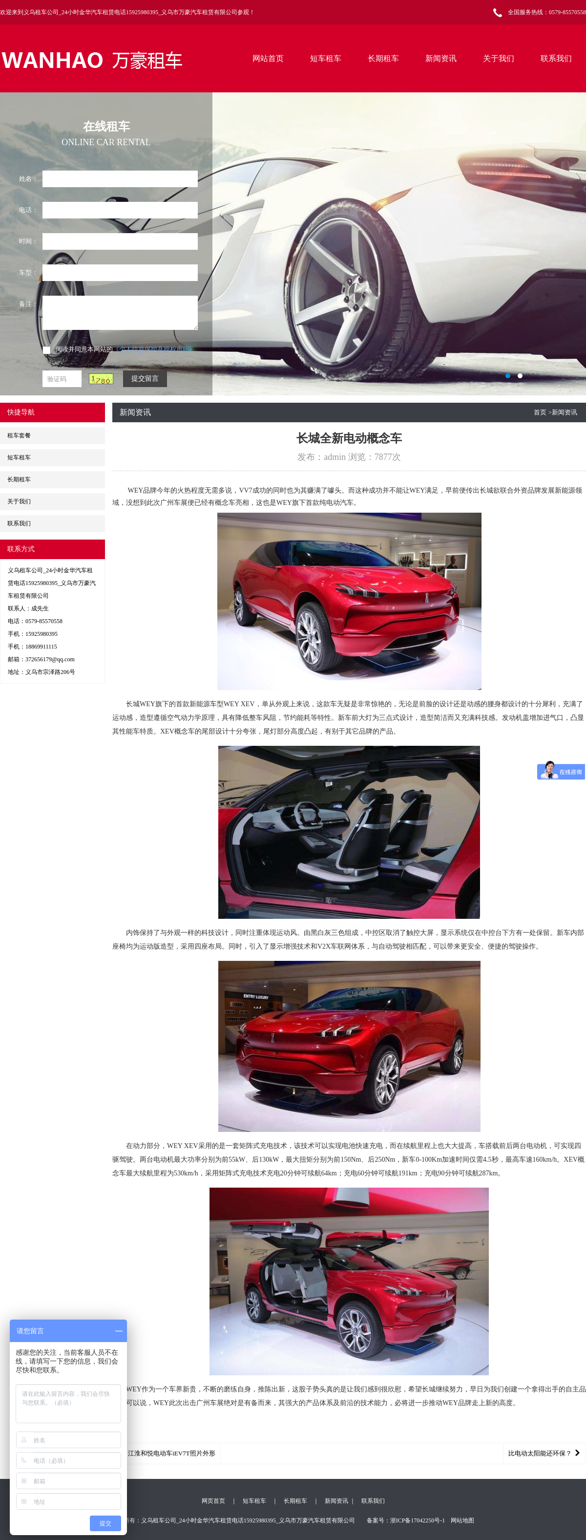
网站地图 (462, 1520)
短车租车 (325, 58)
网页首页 (213, 1500)
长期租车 (383, 58)
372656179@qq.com (50, 659)
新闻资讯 (441, 58)
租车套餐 (19, 435)
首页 (540, 412)
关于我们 (498, 58)
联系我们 (556, 58)
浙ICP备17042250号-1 (417, 1520)
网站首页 (268, 58)
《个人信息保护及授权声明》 (154, 349)
